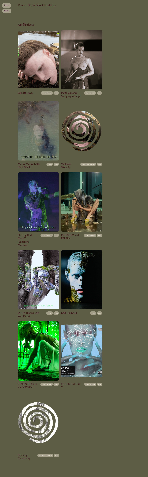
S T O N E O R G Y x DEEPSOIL (27, 386)
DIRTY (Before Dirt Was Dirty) (28, 315)
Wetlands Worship (66, 166)
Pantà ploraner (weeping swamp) (70, 95)
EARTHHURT (69, 313)
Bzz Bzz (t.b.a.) (25, 93)
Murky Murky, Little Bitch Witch (29, 166)
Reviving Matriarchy (24, 457)
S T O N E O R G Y (70, 386)
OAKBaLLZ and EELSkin (70, 237)
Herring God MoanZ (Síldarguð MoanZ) (25, 240)
